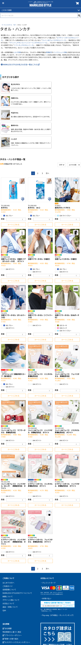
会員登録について (9, 557)
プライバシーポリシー (12, 603)
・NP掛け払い (45, 566)
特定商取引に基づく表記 (12, 599)
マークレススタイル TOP (9, 24)
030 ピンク (62, 296)
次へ (47, 141)
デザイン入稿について (11, 568)
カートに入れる (13, 192)
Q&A (4, 578)
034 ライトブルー (64, 183)
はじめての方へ (8, 550)
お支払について (8, 571)
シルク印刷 (17, 52)
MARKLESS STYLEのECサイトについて (17, 561)
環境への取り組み (10, 606)
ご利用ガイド (8, 554)
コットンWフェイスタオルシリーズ (54, 40)
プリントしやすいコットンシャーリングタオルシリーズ (28, 42)
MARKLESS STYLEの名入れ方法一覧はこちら (20, 64)
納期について (8, 564)
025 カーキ (62, 293)
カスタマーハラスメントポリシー (16, 610)
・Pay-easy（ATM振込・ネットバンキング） (57, 583)
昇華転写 (49, 52)
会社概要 (7, 596)
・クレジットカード (48, 550)
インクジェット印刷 (60, 52)
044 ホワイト (9, 237)
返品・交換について (10, 574)
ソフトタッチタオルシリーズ (23, 45)
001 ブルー (8, 183)
